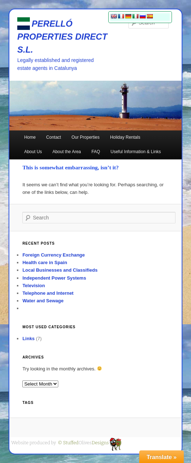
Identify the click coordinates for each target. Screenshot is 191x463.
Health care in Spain (44, 262)
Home (30, 137)
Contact (53, 137)
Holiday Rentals (125, 137)
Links (28, 338)
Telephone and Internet (47, 293)
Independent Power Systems (54, 278)
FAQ (95, 151)
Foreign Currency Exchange (53, 255)
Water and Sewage (42, 300)
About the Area (67, 151)
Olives (83, 442)
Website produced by (33, 442)
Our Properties (86, 137)
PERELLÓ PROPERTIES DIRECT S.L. (62, 36)
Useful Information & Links (135, 151)
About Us (33, 151)
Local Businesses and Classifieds (59, 270)
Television (33, 285)
